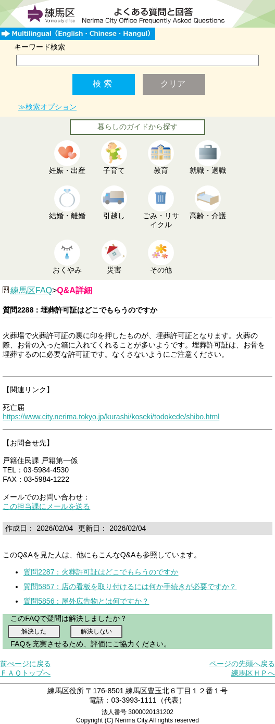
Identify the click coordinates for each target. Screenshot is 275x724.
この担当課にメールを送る (46, 506)
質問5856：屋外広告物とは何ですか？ (86, 601)
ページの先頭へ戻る (242, 663)
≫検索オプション (47, 107)
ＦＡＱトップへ (25, 673)
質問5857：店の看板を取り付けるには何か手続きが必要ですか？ (129, 586)
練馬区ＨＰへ (253, 673)
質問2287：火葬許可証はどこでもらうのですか (100, 572)
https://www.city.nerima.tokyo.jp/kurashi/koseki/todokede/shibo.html (111, 417)
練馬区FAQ (31, 290)
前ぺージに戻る (25, 663)
